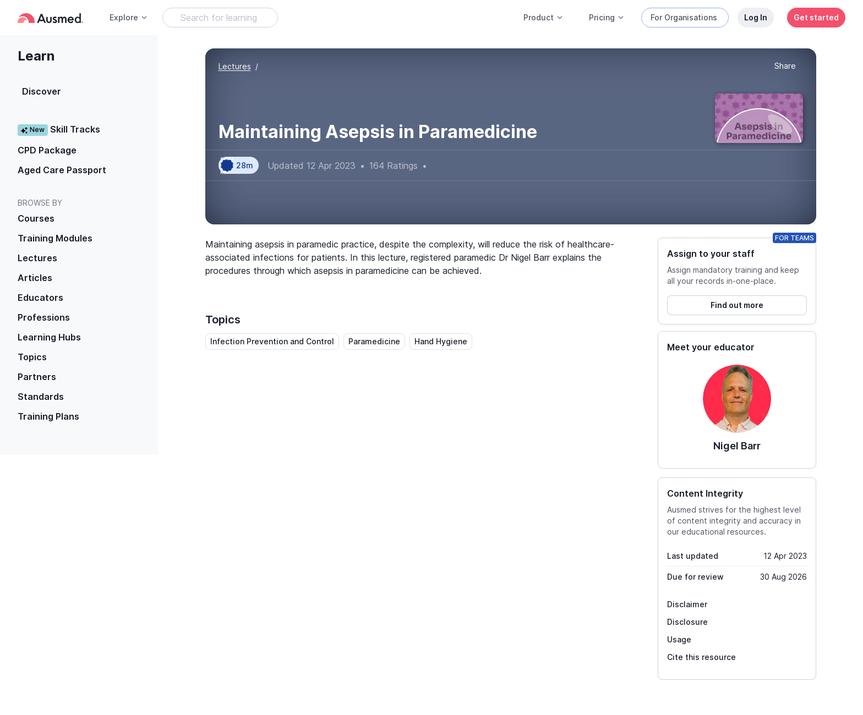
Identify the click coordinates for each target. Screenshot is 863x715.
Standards (41, 396)
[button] (785, 66)
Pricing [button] (607, 17)
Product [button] (543, 17)
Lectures (37, 257)
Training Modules (55, 238)
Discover (41, 91)
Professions (44, 317)
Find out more (737, 305)
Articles (35, 277)
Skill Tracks (59, 129)
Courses (36, 218)
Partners (37, 376)
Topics (32, 356)
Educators (40, 297)
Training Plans (48, 416)
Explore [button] (129, 17)
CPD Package (47, 150)
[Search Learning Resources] (220, 18)
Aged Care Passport (62, 169)
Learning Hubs (49, 337)
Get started (816, 17)
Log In (755, 17)
